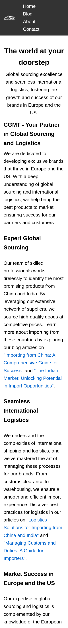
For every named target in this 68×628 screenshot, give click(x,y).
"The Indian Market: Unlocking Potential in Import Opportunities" (33, 378)
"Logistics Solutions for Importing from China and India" (33, 527)
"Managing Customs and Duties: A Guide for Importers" (30, 550)
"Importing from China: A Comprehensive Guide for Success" (31, 362)
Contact (31, 29)
